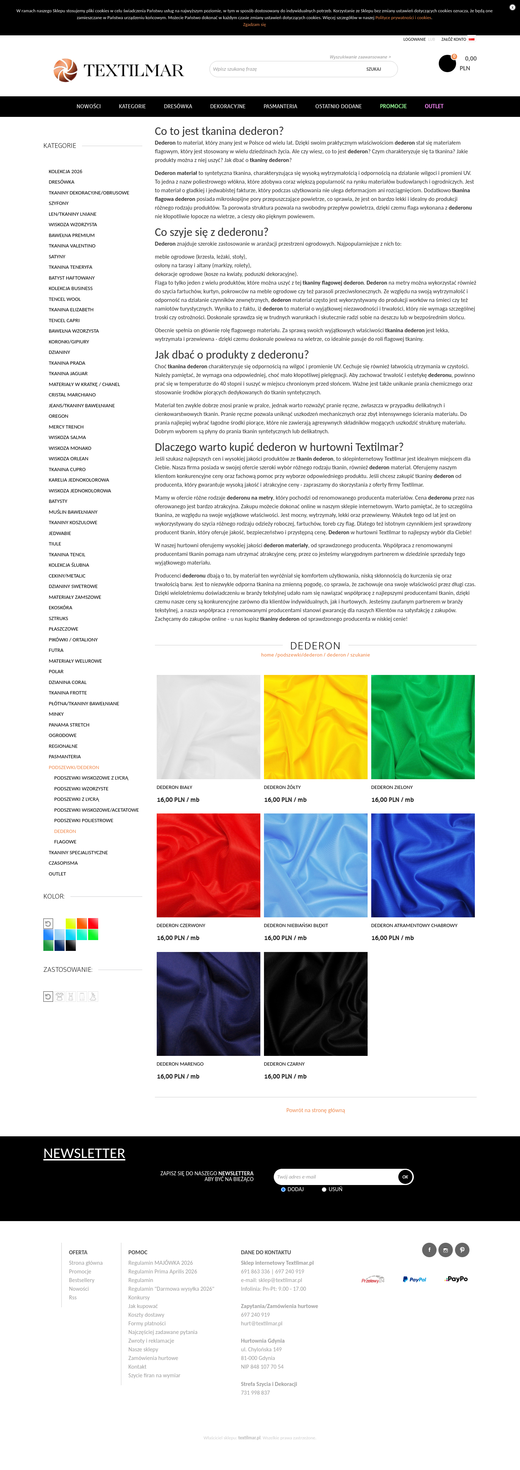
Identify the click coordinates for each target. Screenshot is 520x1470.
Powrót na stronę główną (315, 1110)
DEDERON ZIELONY (392, 787)
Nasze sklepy (143, 1349)
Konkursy (139, 1297)
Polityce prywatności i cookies (403, 17)
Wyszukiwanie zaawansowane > (360, 57)
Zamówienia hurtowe (153, 1358)
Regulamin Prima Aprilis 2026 (163, 1271)
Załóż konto (453, 39)
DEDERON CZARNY (284, 1064)
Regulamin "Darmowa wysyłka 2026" (171, 1288)
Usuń (335, 1189)
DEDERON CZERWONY (181, 925)
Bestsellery (82, 1280)
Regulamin (141, 1280)
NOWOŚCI (89, 106)
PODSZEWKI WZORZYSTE (81, 788)
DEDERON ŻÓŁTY (282, 787)
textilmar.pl (249, 1437)
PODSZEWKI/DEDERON (299, 655)
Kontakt (138, 1366)
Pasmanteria (280, 106)
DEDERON (65, 831)
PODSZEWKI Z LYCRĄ (76, 799)
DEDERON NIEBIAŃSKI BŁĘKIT (296, 925)
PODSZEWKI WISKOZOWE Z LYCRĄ (91, 778)
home (267, 655)
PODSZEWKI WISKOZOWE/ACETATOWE (96, 810)
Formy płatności (147, 1323)
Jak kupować (143, 1306)
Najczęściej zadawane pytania (163, 1332)
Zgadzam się (254, 24)
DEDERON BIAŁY (174, 787)
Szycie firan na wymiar (155, 1375)
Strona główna (86, 1262)
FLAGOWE (65, 841)
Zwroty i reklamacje (151, 1340)
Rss (73, 1297)
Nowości (79, 1288)
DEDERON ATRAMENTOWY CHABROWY (414, 925)
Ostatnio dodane (338, 106)
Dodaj (296, 1189)
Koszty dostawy (147, 1314)
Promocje (80, 1271)
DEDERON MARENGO (180, 1064)
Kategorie (132, 106)
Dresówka (178, 106)
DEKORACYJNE (228, 106)
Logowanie (414, 39)
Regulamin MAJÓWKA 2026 (161, 1262)
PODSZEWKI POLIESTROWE (83, 820)
